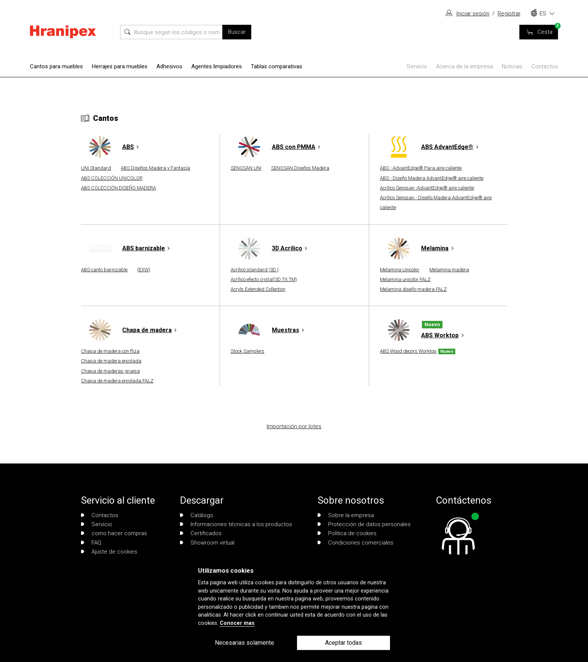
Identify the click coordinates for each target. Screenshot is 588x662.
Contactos (544, 66)
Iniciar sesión (472, 13)
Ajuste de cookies (109, 551)
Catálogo (196, 515)
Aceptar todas (343, 642)
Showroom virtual (207, 542)
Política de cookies (347, 533)
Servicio (416, 66)
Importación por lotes (294, 426)
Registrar (509, 13)
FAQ (91, 542)
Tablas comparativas (276, 66)
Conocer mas (237, 623)
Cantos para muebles (56, 66)
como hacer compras (114, 533)
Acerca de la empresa (464, 66)
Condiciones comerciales (355, 542)
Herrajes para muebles (119, 66)
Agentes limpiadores (216, 66)
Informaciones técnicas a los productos (236, 524)
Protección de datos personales (364, 524)
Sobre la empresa (346, 515)
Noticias (512, 66)
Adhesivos (169, 66)
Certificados (201, 533)
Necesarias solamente (244, 642)
